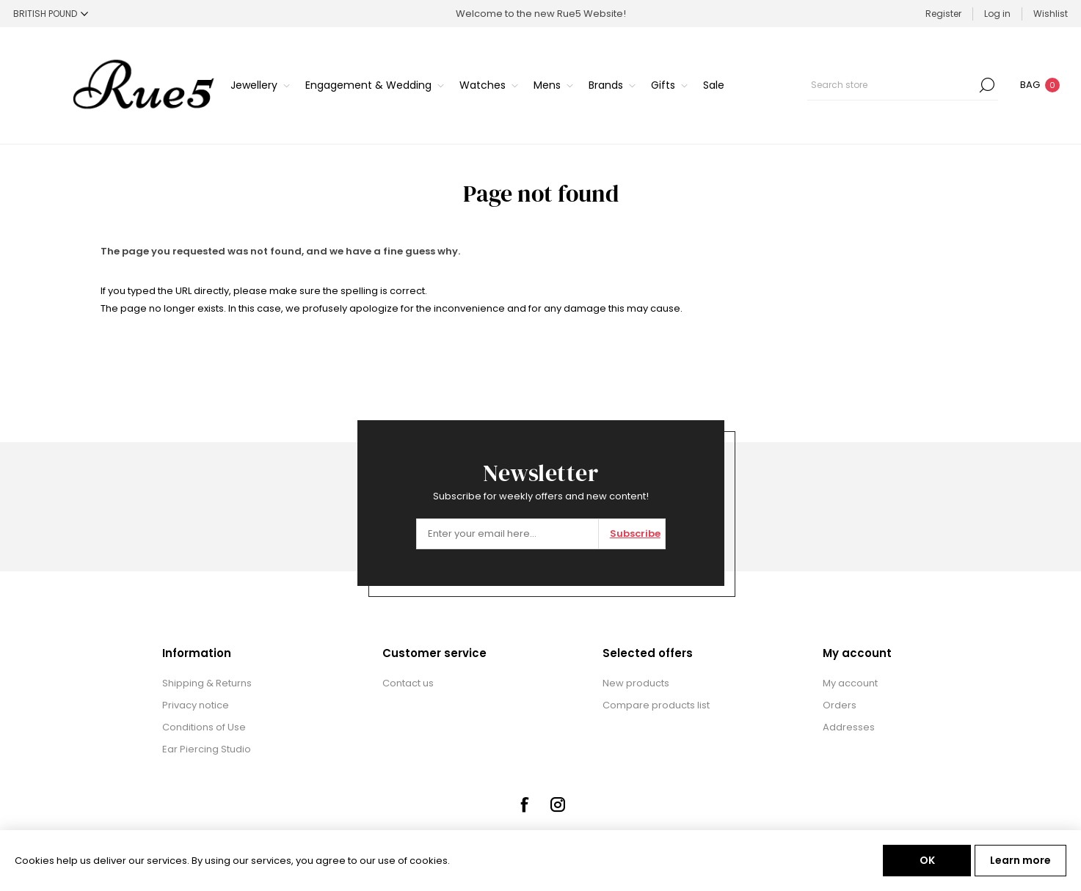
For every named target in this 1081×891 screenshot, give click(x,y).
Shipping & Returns (207, 683)
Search (987, 85)
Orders (839, 705)
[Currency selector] (50, 13)
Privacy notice (195, 705)
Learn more (1020, 860)
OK (927, 860)
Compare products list (656, 705)
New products (636, 683)
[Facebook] (524, 804)
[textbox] (891, 85)
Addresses (849, 727)
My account (850, 683)
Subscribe (635, 533)
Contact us (408, 683)
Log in (997, 13)
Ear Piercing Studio (206, 749)
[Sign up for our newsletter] (507, 534)
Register (943, 13)
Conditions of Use (204, 727)
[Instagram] (557, 804)
